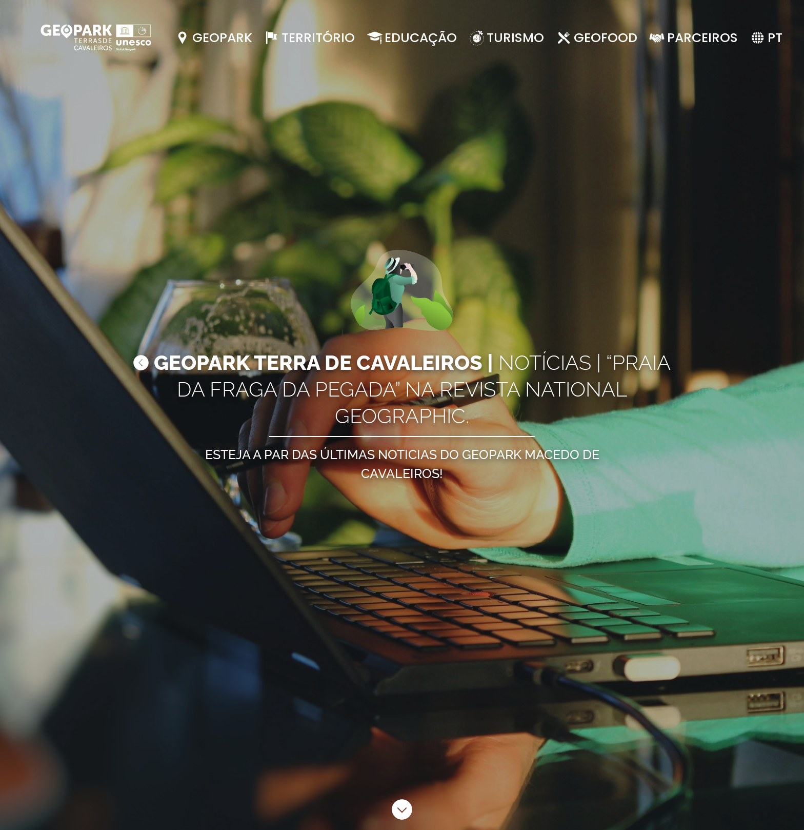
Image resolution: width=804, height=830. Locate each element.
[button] (766, 38)
